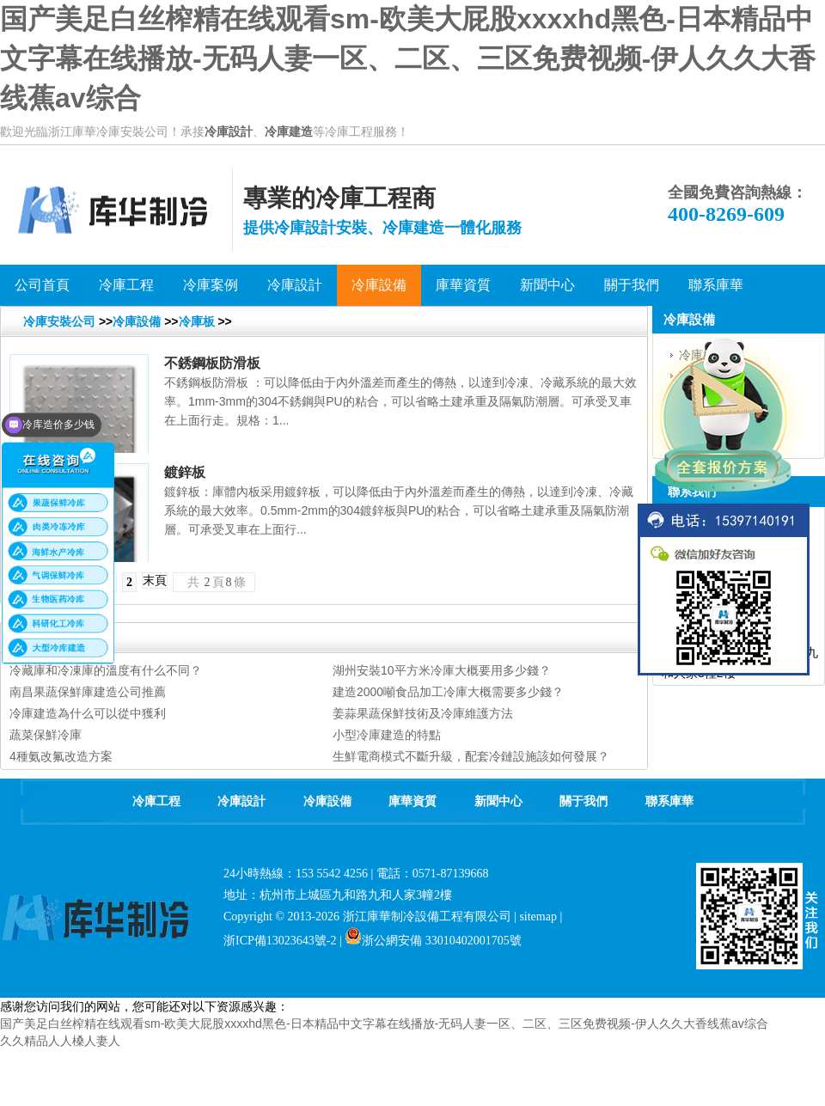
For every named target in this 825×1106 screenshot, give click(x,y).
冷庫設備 (137, 321)
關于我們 (583, 801)
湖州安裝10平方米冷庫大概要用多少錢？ (442, 670)
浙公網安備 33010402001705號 (433, 940)
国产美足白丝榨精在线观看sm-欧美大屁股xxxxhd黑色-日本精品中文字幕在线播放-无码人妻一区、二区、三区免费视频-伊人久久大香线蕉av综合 (408, 58)
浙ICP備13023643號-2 (279, 940)
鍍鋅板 (184, 472)
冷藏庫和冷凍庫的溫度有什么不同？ (105, 670)
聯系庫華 (669, 801)
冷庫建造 (289, 131)
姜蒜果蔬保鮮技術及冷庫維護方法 (423, 713)
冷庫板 (197, 321)
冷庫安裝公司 (59, 321)
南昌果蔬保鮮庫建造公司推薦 (87, 692)
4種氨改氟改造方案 (61, 756)
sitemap (538, 916)
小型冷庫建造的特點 (387, 735)
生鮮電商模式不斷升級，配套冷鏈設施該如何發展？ (471, 756)
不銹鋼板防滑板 (212, 363)
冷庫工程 (156, 801)
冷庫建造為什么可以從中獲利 (87, 713)
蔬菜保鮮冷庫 (45, 735)
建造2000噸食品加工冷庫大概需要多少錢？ (448, 692)
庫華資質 (412, 801)
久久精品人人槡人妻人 (60, 1041)
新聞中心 (498, 801)
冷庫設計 (229, 131)
